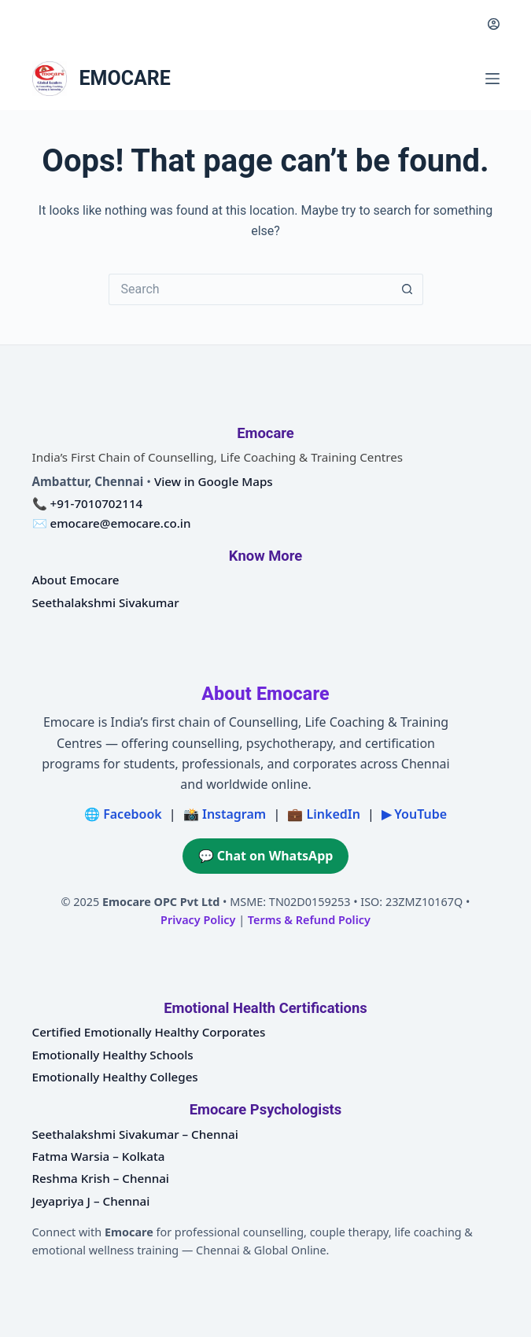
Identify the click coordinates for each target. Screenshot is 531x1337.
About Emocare (76, 579)
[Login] (494, 24)
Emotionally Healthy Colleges (115, 1077)
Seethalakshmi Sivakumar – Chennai (135, 1134)
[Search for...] (250, 289)
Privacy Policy (197, 919)
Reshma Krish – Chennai (100, 1178)
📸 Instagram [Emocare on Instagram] (224, 814)
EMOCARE (125, 78)
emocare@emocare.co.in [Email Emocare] (120, 523)
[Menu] (492, 79)
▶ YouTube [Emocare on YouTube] (414, 814)
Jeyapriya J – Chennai (91, 1201)
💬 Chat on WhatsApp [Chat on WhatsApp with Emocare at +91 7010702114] (266, 855)
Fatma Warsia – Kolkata (98, 1156)
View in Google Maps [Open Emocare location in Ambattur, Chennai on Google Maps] (213, 481)
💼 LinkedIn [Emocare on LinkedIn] (323, 814)
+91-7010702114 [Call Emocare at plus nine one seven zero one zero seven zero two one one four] (96, 503)
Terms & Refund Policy (309, 919)
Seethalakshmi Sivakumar (105, 602)
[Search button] (407, 289)
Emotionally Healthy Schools (113, 1055)
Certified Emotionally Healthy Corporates (149, 1032)
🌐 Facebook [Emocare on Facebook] (123, 814)
